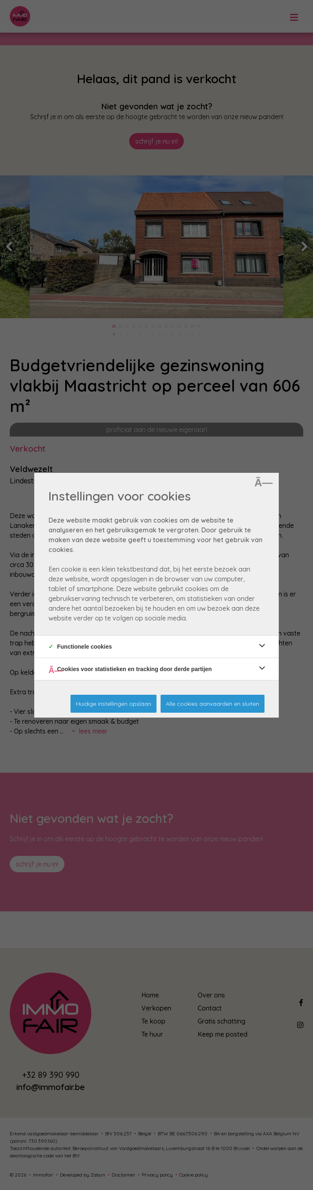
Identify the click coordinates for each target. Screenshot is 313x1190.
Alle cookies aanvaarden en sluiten (212, 703)
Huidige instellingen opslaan (113, 703)
